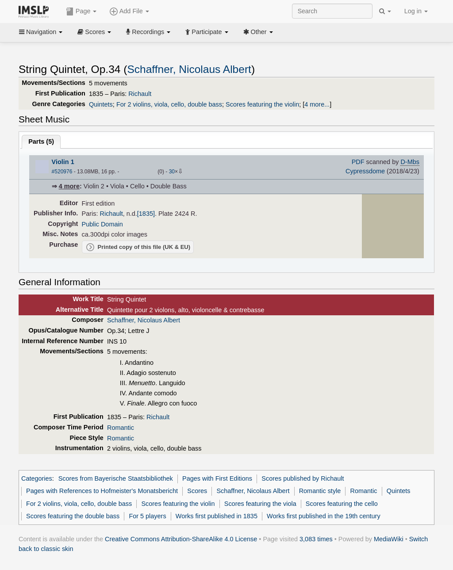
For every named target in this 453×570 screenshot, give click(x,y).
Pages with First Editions (217, 478)
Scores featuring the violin (262, 104)
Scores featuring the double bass (72, 516)
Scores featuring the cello (342, 503)
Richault (139, 93)
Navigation (40, 31)
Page (81, 11)
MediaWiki (388, 539)
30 (172, 171)
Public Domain (102, 224)
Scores (94, 31)
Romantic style (320, 490)
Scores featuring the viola (260, 503)
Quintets (101, 104)
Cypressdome (365, 171)
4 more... (317, 104)
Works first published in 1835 (216, 516)
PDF (358, 161)
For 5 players (147, 516)
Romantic (120, 427)
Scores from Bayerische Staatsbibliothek (115, 478)
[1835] (146, 213)
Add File (129, 11)
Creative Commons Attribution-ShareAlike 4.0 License (181, 539)
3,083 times (316, 539)
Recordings (148, 31)
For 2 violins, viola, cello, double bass (169, 104)
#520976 (62, 171)
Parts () (41, 141)
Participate (206, 31)
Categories (36, 478)
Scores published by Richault (302, 478)
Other (258, 31)
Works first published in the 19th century (323, 516)
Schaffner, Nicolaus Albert (189, 69)
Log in (416, 11)
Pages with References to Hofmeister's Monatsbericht (102, 490)
